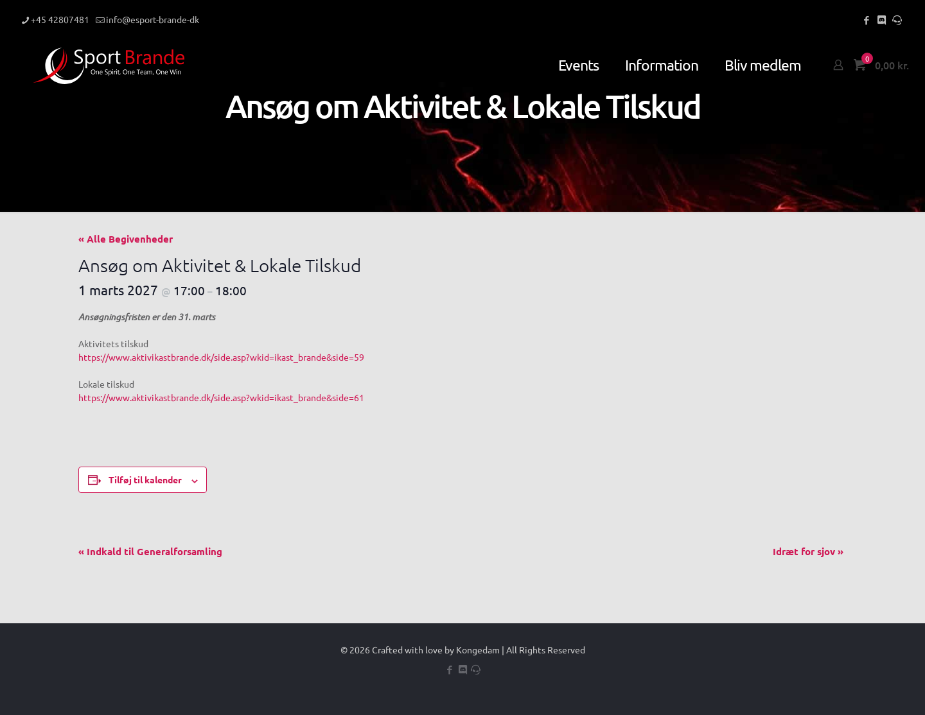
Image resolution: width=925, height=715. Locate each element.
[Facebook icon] (866, 19)
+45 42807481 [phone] (60, 19)
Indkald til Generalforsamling (150, 551)
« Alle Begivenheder (125, 238)
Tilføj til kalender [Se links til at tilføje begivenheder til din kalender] (145, 479)
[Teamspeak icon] (897, 19)
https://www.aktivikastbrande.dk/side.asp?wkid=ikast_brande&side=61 (221, 397)
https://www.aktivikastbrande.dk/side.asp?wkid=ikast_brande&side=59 (221, 357)
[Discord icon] (881, 19)
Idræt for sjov (808, 551)
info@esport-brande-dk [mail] (152, 19)
